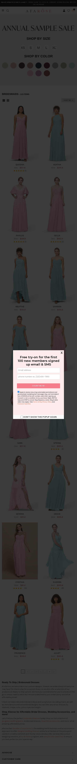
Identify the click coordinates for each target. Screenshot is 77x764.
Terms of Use (37, 402)
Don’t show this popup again (40, 416)
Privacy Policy (47, 402)
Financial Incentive (24, 404)
